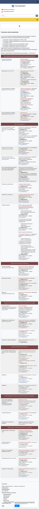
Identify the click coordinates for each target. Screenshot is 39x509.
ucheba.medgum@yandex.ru (24, 202)
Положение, (4, 443)
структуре (4, 36)
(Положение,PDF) (13, 458)
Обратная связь (6, 495)
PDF (25, 39)
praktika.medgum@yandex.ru (24, 179)
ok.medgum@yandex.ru (24, 120)
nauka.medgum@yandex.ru (24, 275)
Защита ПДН (6, 497)
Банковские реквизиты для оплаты (9, 492)
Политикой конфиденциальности (21, 503)
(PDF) (7, 309)
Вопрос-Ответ (6, 500)
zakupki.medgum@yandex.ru (25, 103)
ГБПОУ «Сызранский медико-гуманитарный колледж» (20, 6)
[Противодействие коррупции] (2, 11)
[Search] (37, 16)
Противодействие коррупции (8, 11)
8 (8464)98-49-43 (5, 487)
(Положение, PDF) (7, 60)
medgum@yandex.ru (24, 65)
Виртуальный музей (7, 494)
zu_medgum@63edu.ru (23, 134)
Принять (17, 505)
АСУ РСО (5, 498)
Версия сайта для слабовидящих (7, 9)
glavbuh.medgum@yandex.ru (25, 75)
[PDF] (3, 353)
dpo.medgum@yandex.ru (23, 164)
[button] (37, 2)
